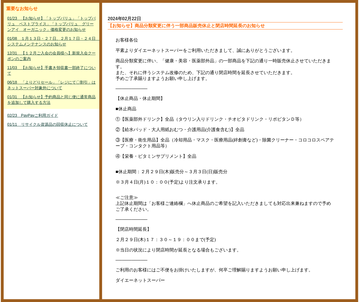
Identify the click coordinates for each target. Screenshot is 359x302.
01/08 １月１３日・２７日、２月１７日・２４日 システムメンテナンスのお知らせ (52, 41)
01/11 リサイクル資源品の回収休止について (47, 124)
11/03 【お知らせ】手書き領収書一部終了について (51, 70)
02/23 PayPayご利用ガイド (32, 115)
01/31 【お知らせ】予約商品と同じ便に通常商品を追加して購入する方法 (51, 100)
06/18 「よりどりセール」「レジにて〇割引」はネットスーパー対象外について (51, 85)
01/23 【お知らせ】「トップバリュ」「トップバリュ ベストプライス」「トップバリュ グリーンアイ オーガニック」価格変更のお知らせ (51, 24)
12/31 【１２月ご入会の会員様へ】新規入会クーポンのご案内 (51, 56)
